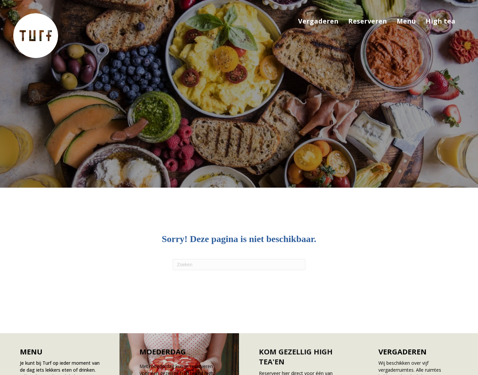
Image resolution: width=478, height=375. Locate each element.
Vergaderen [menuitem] (318, 21)
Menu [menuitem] (406, 21)
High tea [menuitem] (440, 21)
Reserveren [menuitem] (367, 21)
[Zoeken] (239, 264)
